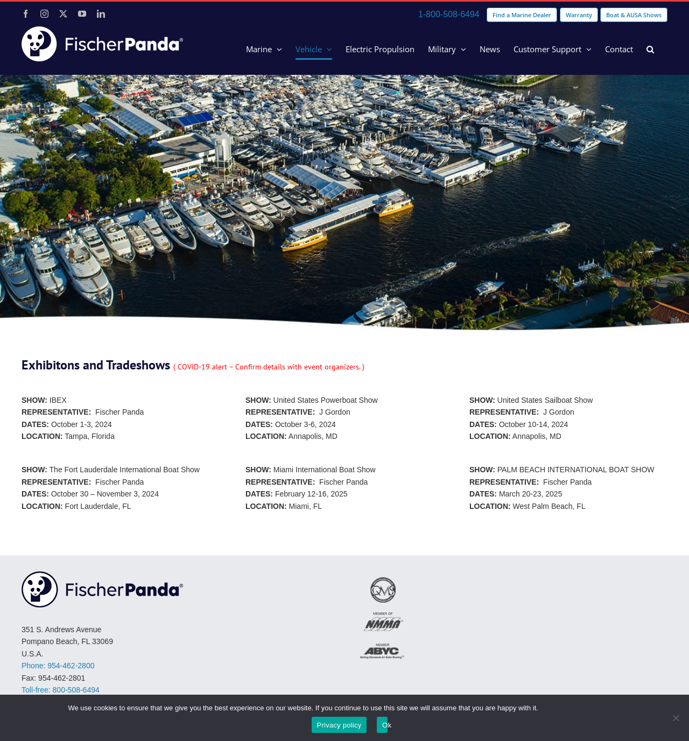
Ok (385, 725)
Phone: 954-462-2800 (58, 665)
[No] (675, 717)
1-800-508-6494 (449, 14)
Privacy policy (339, 725)
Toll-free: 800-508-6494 (61, 690)
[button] (650, 49)
